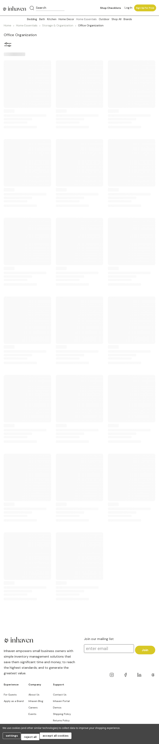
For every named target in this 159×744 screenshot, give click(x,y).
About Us (33, 694)
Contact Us (59, 694)
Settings (13, 738)
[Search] (32, 8)
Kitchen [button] (51, 19)
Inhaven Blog (35, 701)
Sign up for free (145, 7)
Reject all (32, 738)
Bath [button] (42, 19)
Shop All (116, 19)
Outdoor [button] (104, 19)
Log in (128, 8)
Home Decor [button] (66, 19)
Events (32, 714)
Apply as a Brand (14, 701)
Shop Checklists (110, 8)
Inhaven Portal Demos (61, 704)
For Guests (10, 694)
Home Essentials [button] (86, 19)
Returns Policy (61, 720)
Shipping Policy (62, 714)
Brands (128, 19)
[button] (8, 45)
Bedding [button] (32, 19)
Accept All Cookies (59, 738)
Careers (33, 707)
